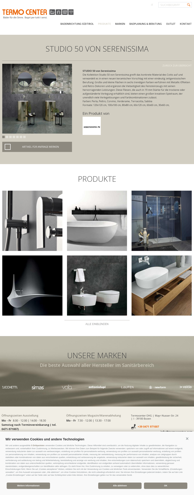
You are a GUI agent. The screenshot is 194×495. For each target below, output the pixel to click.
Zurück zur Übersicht (177, 65)
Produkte (104, 24)
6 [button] (21, 137)
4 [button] (14, 137)
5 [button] (17, 137)
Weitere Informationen (28, 485)
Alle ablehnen (120, 485)
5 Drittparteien (38, 445)
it (152, 5)
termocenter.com (38, 14)
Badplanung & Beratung (145, 24)
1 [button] (3, 137)
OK (165, 485)
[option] (37, 99)
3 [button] (10, 137)
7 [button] (24, 137)
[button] (187, 438)
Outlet (171, 24)
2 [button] (7, 137)
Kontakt (186, 24)
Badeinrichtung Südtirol (77, 24)
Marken (120, 24)
